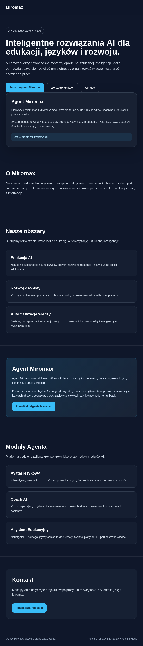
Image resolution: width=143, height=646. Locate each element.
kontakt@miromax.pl (29, 607)
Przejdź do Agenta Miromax (33, 406)
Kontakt (90, 87)
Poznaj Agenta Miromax (24, 87)
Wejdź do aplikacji (62, 87)
